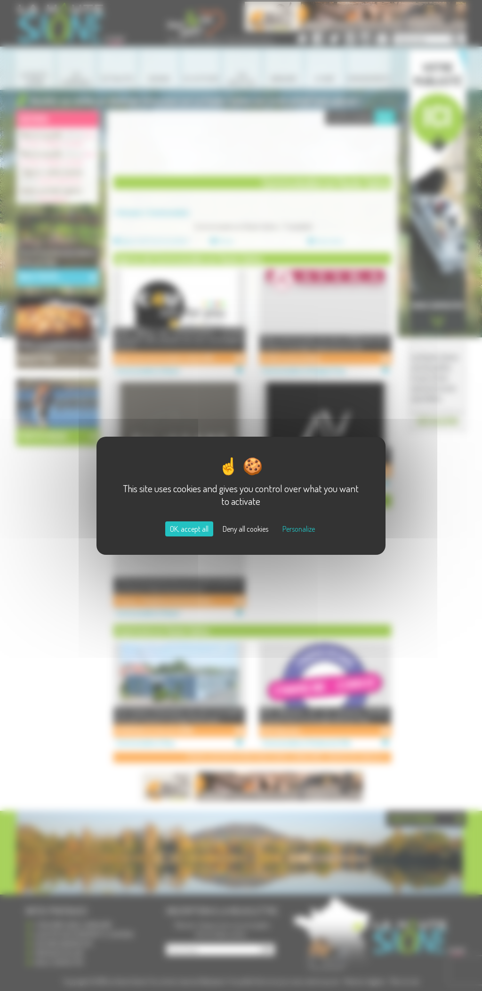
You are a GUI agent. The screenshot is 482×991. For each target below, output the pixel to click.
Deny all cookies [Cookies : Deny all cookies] (245, 529)
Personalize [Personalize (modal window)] (298, 529)
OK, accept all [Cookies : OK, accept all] (189, 529)
